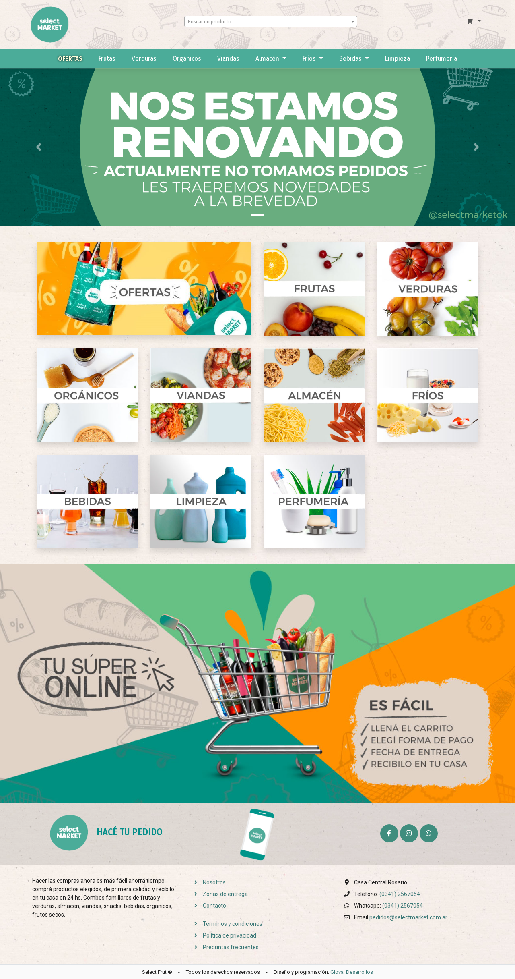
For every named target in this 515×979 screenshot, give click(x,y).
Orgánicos (187, 58)
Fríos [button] (310, 58)
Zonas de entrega (219, 894)
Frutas (107, 58)
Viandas (228, 58)
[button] (473, 21)
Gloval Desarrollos (351, 972)
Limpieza (397, 58)
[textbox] (271, 21)
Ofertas (70, 58)
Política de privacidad (223, 935)
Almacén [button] (268, 58)
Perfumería (441, 58)
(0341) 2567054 (399, 894)
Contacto (208, 905)
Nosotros (208, 882)
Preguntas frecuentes (224, 947)
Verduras (144, 58)
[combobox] (270, 21)
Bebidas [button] (351, 58)
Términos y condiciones (226, 924)
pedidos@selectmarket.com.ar (408, 917)
